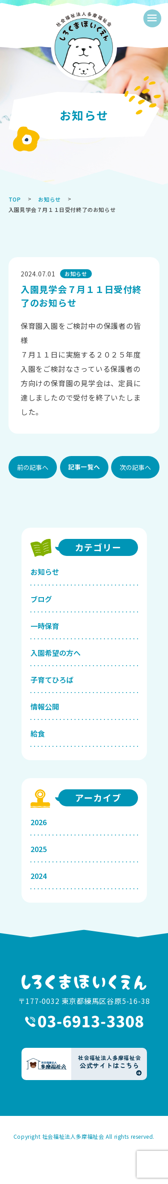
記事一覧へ (84, 467)
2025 (38, 849)
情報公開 (44, 706)
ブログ (41, 599)
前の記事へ (32, 467)
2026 (38, 822)
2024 (38, 875)
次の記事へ (135, 467)
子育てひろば (51, 679)
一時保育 (44, 625)
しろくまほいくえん (84, 982)
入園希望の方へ (55, 652)
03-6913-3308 (84, 1022)
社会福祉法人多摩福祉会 (73, 1136)
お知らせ (44, 571)
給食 (37, 733)
